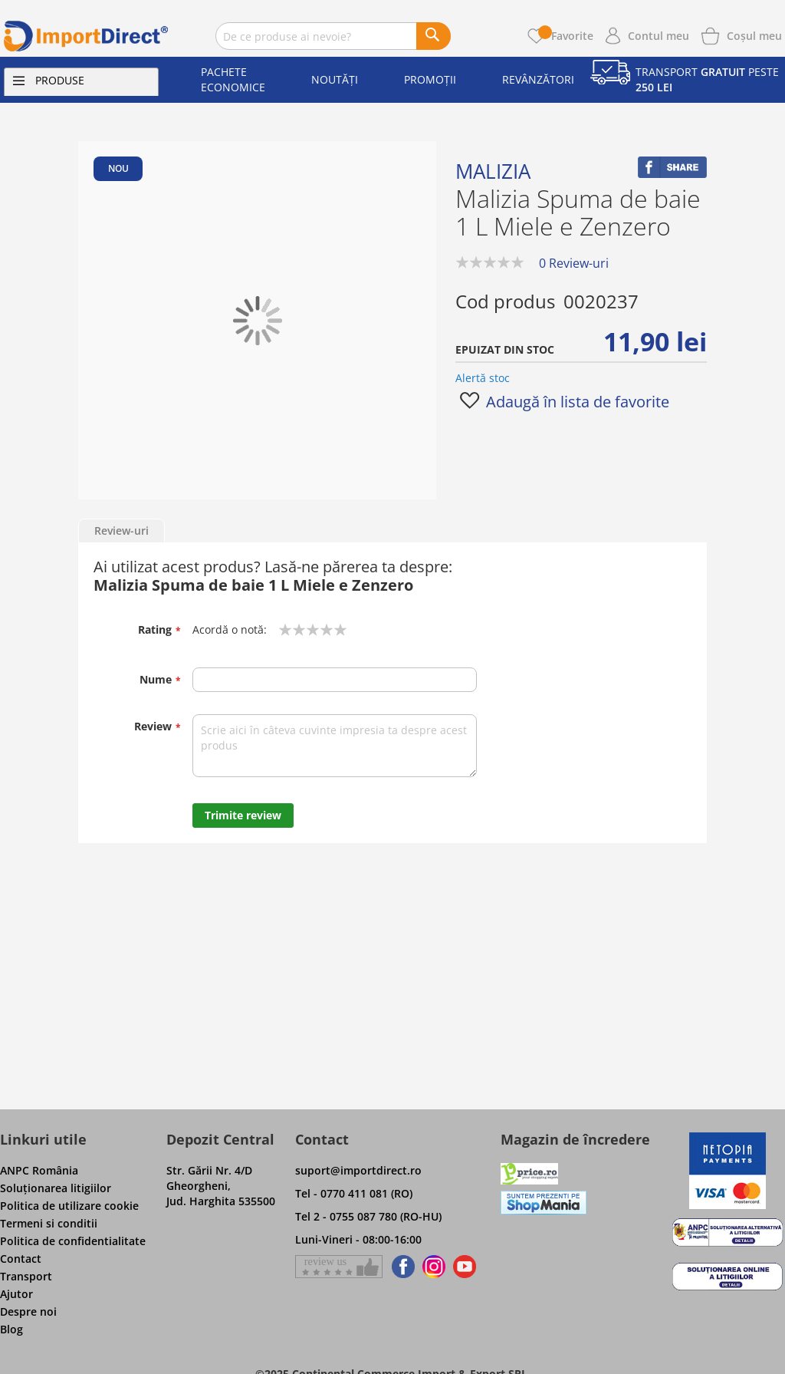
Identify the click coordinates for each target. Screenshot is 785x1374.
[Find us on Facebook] (401, 1266)
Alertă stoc (482, 378)
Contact (20, 1258)
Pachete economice (233, 79)
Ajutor (16, 1294)
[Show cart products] (754, 34)
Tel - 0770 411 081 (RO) (353, 1193)
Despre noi (28, 1311)
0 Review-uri (574, 263)
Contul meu (658, 35)
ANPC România (39, 1170)
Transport (26, 1276)
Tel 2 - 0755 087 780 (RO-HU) (368, 1216)
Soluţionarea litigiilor (55, 1188)
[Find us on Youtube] (464, 1266)
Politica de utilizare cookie (69, 1205)
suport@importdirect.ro (358, 1170)
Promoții (430, 79)
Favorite (565, 35)
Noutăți (334, 79)
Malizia (492, 171)
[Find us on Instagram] (434, 1266)
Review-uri (121, 530)
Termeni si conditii (48, 1223)
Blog (11, 1329)
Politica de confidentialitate (73, 1241)
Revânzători (538, 79)
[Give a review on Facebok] (339, 1266)
